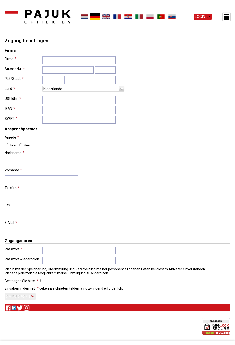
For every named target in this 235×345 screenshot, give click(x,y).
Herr (27, 145)
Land (8, 88)
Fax (7, 205)
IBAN (8, 108)
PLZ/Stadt (13, 78)
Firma (9, 58)
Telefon (11, 187)
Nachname (13, 152)
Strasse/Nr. (13, 68)
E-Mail (9, 222)
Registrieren (18, 296)
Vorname (12, 170)
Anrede (10, 137)
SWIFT (9, 118)
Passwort (12, 249)
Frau (13, 145)
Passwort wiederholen (22, 259)
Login (200, 16)
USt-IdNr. (11, 98)
